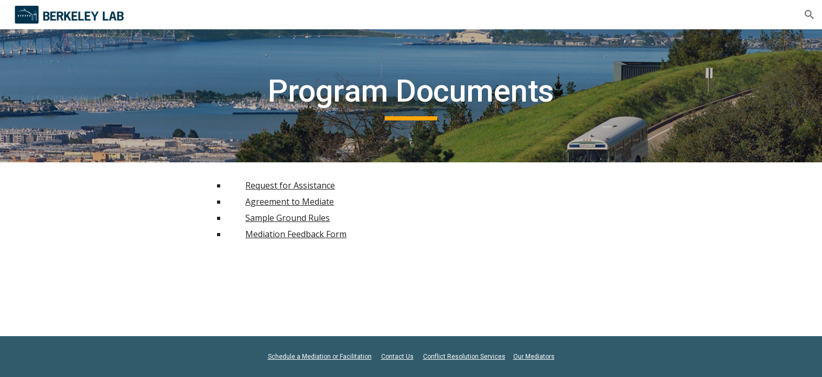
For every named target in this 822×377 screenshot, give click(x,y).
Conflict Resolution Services (464, 356)
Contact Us (397, 356)
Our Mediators (534, 356)
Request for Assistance (290, 185)
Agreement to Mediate (289, 201)
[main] (411, 96)
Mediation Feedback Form (296, 234)
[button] (809, 14)
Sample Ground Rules (287, 218)
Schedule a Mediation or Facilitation (320, 356)
